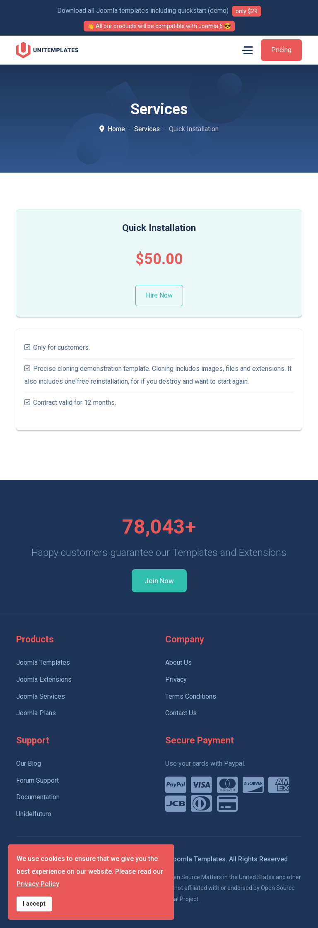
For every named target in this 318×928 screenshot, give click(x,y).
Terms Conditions (190, 696)
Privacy (176, 679)
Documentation (38, 797)
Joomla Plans (36, 713)
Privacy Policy (38, 884)
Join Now (159, 581)
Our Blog (28, 763)
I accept (34, 903)
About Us (178, 662)
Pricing (281, 50)
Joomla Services (40, 696)
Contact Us (181, 713)
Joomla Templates (43, 662)
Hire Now (159, 295)
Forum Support (37, 780)
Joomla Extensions (44, 679)
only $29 (247, 11)
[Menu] (247, 50)
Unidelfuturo (33, 814)
